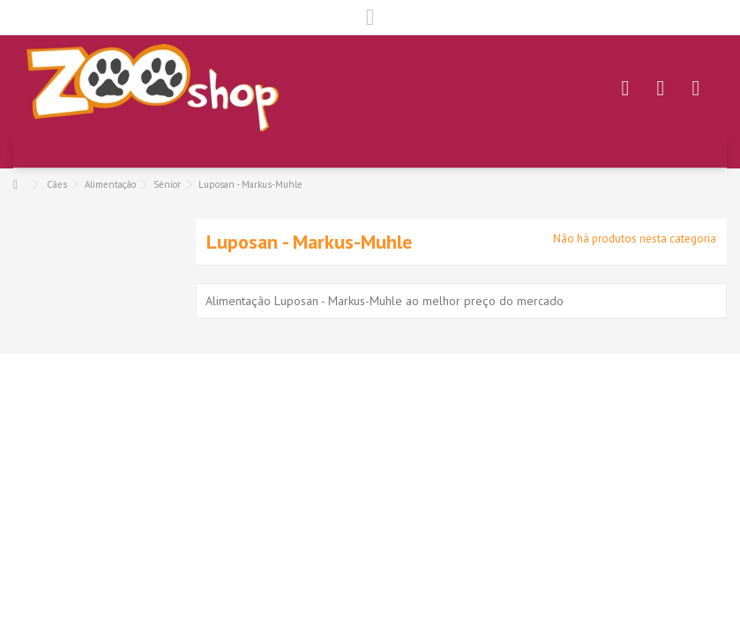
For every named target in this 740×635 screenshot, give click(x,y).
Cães (57, 184)
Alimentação (110, 184)
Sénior (167, 184)
